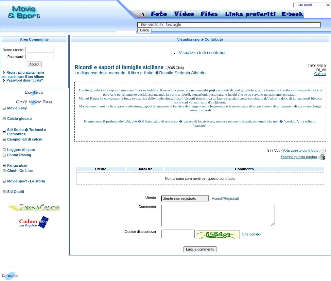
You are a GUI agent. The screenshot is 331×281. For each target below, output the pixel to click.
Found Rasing (19, 155)
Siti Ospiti (15, 192)
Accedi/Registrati (225, 198)
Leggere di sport (21, 150)
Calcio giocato (19, 119)
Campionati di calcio (24, 139)
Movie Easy (17, 108)
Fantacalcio (17, 165)
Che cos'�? (251, 234)
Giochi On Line (20, 171)
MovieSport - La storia (26, 181)
